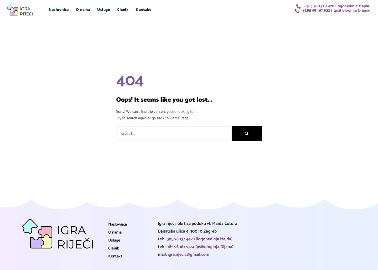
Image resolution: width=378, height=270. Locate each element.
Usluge (103, 10)
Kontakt (143, 10)
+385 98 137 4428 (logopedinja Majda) (200, 239)
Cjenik (122, 10)
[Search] (247, 133)
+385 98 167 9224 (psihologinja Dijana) (200, 246)
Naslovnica (59, 10)
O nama (83, 10)
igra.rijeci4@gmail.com (189, 254)
